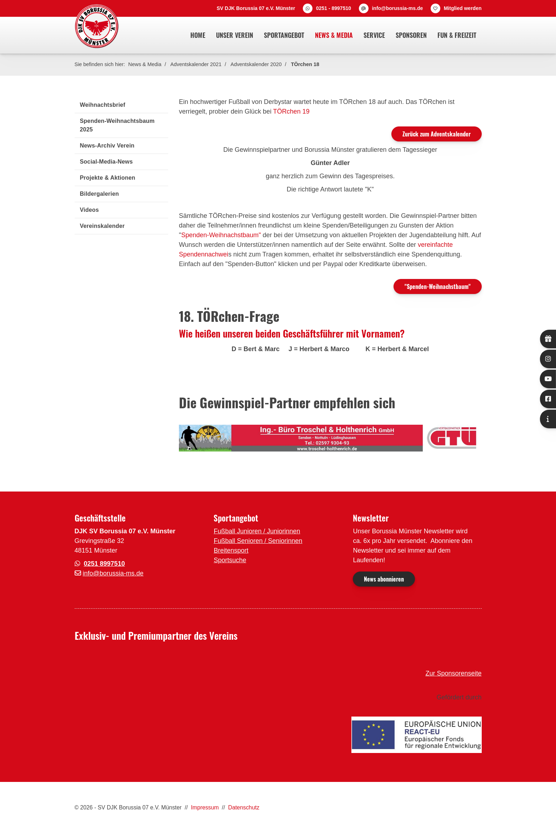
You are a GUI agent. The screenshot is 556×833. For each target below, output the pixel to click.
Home (197, 35)
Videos (89, 210)
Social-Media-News (106, 162)
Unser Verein (234, 35)
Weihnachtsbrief (102, 105)
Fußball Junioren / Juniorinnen (257, 531)
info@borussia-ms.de (397, 8)
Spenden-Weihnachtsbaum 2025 (117, 125)
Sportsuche (230, 560)
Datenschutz (244, 807)
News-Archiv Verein (107, 146)
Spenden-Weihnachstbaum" (221, 235)
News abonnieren (384, 579)
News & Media (334, 35)
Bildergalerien (99, 194)
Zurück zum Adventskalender (436, 134)
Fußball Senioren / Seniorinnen (258, 540)
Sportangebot (284, 35)
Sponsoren (411, 35)
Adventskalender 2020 (256, 64)
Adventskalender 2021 (195, 64)
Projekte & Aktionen (107, 178)
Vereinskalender (102, 226)
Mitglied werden (463, 8)
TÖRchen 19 (291, 111)
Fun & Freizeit (456, 35)
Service (374, 35)
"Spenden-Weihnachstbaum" (438, 286)
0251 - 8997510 (333, 8)
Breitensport (231, 550)
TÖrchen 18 (305, 64)
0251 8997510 (104, 563)
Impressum (205, 807)
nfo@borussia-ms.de (114, 573)
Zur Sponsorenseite (453, 673)
